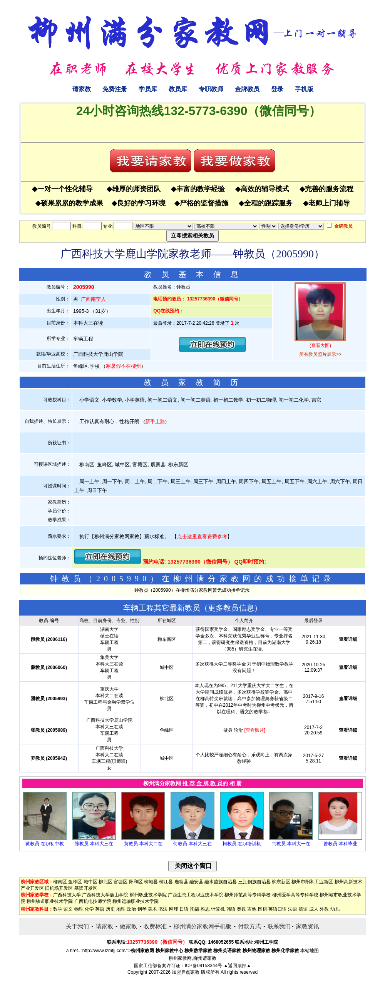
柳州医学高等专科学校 (295, 895)
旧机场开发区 (59, 888)
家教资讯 (307, 926)
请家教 (81, 89)
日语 (184, 909)
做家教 (128, 926)
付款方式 (249, 926)
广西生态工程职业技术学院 (195, 895)
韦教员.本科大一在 (291, 843)
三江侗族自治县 (254, 881)
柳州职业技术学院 (148, 895)
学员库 (148, 89)
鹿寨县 (181, 881)
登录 (277, 89)
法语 (292, 909)
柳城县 (151, 881)
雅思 (205, 909)
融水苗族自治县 (220, 881)
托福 (194, 909)
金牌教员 (247, 89)
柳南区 (60, 881)
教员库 (178, 89)
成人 (313, 909)
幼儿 (335, 909)
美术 (152, 909)
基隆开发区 (85, 888)
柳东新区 (281, 881)
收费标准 (155, 926)
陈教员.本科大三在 (94, 843)
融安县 (196, 881)
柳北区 (105, 881)
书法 (162, 909)
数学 (57, 909)
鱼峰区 (75, 881)
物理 (79, 909)
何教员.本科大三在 (192, 843)
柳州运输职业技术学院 (135, 901)
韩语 (231, 909)
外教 (324, 909)
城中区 (90, 881)
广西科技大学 (67, 895)
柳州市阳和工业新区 (312, 881)
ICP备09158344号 (203, 965)
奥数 (241, 909)
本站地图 (309, 950)
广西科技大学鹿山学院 (105, 895)
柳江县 (166, 881)
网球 (173, 909)
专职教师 (211, 89)
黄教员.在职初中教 (44, 843)
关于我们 (77, 926)
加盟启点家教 (185, 972)
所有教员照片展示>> (320, 354)
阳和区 (136, 881)
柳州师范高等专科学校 (247, 895)
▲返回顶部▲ (237, 965)
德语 (303, 909)
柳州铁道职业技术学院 (50, 901)
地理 (121, 909)
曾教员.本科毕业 (340, 843)
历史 (110, 909)
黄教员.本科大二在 (143, 843)
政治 (131, 909)
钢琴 (142, 909)
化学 (89, 909)
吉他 (251, 909)
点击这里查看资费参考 (202, 536)
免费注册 (114, 89)
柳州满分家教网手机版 (202, 926)
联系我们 (279, 926)
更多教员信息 (231, 608)
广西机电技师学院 (92, 901)
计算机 (218, 909)
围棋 (262, 909)
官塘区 (120, 881)
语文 (68, 909)
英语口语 (277, 909)
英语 (99, 909)
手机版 (304, 89)
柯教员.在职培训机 (242, 843)
